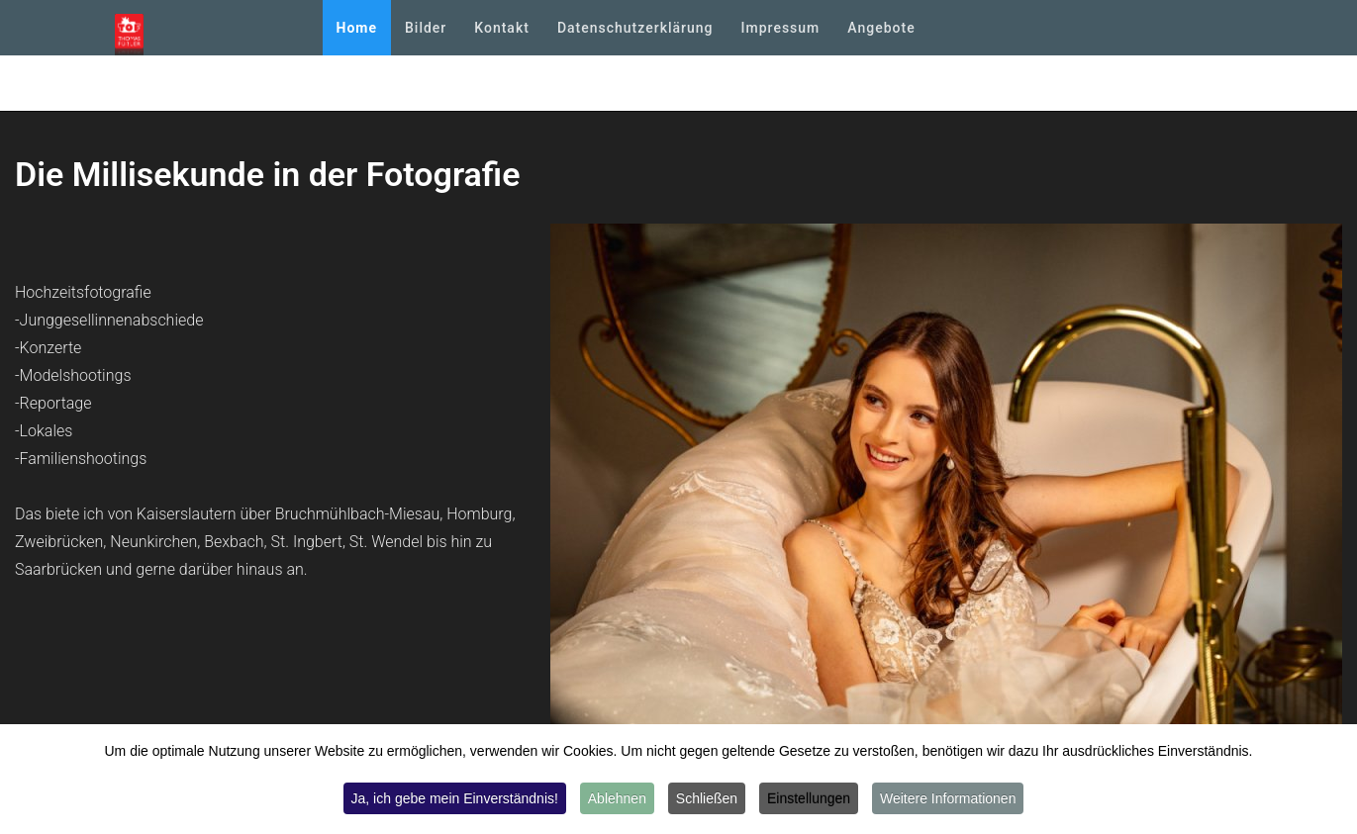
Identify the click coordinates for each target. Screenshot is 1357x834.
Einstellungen (808, 799)
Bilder (425, 28)
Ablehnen (617, 799)
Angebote (881, 28)
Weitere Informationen (948, 799)
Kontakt (502, 28)
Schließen (706, 799)
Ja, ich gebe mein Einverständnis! (454, 799)
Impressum (781, 28)
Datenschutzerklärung (635, 28)
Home (357, 28)
